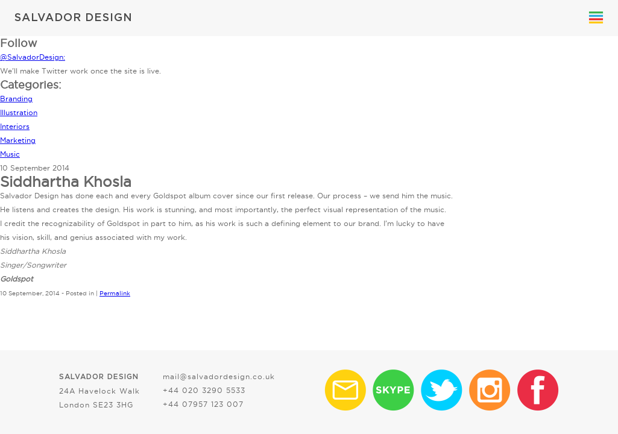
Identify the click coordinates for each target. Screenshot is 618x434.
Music (10, 154)
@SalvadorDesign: (32, 57)
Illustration (18, 112)
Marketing (18, 140)
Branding (16, 98)
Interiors (15, 126)
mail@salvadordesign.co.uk (219, 376)
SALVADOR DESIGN (73, 18)
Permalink (114, 293)
